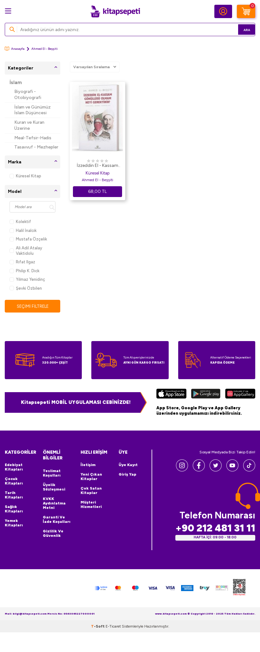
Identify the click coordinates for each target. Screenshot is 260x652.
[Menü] (8, 11)
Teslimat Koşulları (52, 473)
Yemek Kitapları (14, 523)
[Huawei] (240, 394)
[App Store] (171, 394)
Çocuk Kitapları (14, 481)
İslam (16, 82)
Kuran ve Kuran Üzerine (29, 125)
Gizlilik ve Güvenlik (53, 533)
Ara (241, 29)
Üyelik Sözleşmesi (54, 487)
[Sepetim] (246, 11)
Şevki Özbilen (26, 288)
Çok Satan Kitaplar (91, 490)
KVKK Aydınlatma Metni (54, 503)
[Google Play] (206, 394)
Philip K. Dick (24, 270)
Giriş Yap (127, 474)
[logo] (115, 11)
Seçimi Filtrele (32, 306)
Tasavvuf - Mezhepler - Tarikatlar (36, 150)
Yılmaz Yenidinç (27, 279)
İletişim (88, 465)
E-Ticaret (113, 626)
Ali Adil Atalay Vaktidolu (26, 251)
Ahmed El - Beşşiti (97, 180)
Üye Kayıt (128, 465)
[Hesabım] (223, 11)
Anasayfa (14, 49)
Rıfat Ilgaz (22, 262)
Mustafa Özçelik (28, 239)
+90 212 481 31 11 (215, 528)
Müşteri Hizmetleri (91, 504)
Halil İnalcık (23, 230)
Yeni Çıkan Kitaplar (91, 476)
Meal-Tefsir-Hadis (32, 138)
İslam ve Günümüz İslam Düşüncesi (32, 110)
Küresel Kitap (25, 176)
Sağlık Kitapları (14, 509)
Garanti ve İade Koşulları (56, 519)
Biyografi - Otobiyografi (27, 94)
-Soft (98, 626)
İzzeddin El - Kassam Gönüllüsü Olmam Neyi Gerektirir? (97, 166)
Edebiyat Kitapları (14, 467)
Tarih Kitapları (14, 495)
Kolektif (20, 221)
